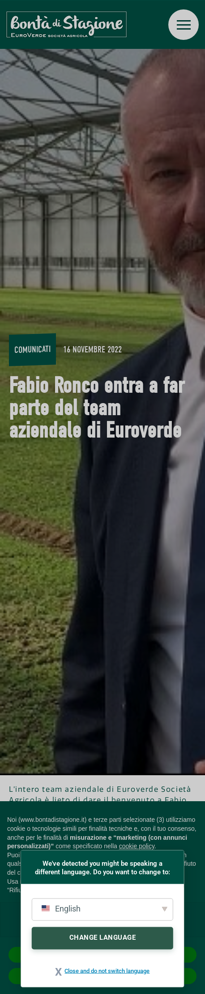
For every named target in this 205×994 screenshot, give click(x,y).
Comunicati (32, 349)
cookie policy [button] (136, 846)
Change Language (102, 937)
